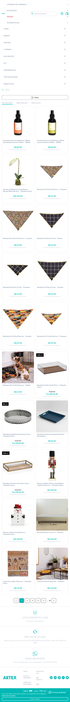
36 (50, 600)
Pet (35, 63)
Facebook (63, 677)
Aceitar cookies (35, 699)
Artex (3, 13)
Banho (35, 35)
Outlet (37, 16)
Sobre (25, 671)
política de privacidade (8, 695)
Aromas (35, 42)
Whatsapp (51, 677)
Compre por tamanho (37, 4)
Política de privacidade (27, 683)
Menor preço (36, 103)
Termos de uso (39, 672)
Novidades (37, 10)
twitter (67, 677)
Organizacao (35, 70)
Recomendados (7, 103)
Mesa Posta (35, 83)
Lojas (37, 684)
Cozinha (35, 49)
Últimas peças (37, 22)
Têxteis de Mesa (35, 76)
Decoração (35, 56)
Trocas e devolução (27, 677)
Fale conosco (39, 678)
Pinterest (59, 677)
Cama (35, 28)
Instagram (55, 677)
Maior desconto (22, 103)
